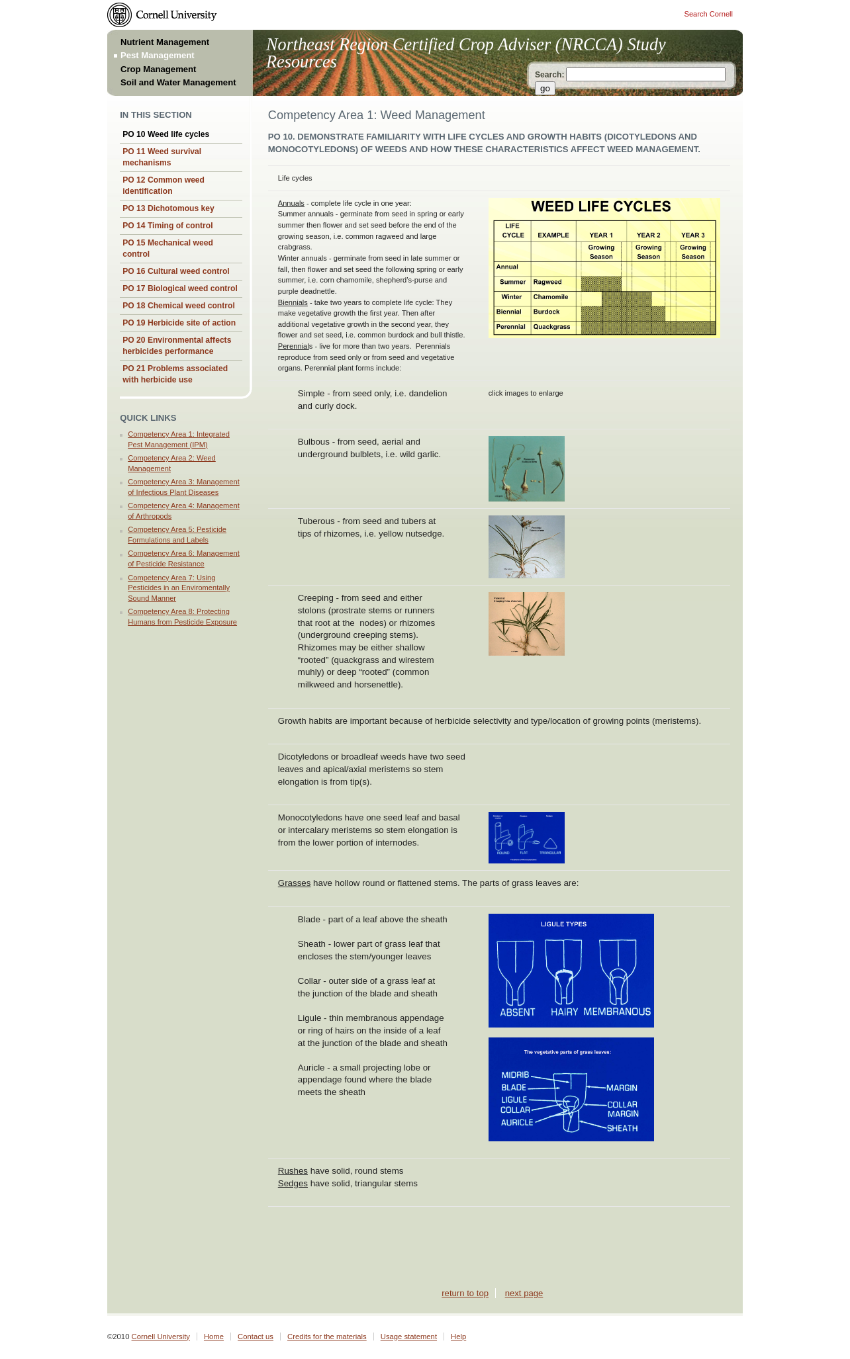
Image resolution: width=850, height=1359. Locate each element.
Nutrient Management (164, 42)
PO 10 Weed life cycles (165, 134)
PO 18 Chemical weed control (178, 305)
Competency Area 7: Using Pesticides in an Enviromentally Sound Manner (179, 588)
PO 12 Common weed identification (163, 185)
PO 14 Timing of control (167, 225)
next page (524, 1293)
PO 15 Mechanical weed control (167, 248)
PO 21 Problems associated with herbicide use (175, 374)
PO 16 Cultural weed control (176, 271)
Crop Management (158, 69)
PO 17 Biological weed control (180, 288)
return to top (465, 1293)
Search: (549, 74)
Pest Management (157, 55)
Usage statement (409, 1336)
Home (214, 1336)
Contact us (255, 1336)
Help (458, 1336)
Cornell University (161, 1336)
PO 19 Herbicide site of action (179, 323)
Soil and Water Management (178, 82)
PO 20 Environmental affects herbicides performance (176, 345)
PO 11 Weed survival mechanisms (161, 157)
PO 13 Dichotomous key (168, 208)
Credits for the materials (327, 1336)
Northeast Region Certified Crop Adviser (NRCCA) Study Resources (466, 53)
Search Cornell (709, 14)
